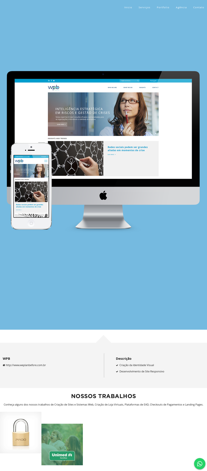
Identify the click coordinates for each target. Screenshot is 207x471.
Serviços (144, 7)
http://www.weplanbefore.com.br (24, 365)
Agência (181, 7)
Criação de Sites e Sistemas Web (74, 404)
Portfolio (163, 7)
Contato (198, 7)
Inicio (128, 7)
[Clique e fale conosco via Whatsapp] (199, 463)
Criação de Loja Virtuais (109, 404)
